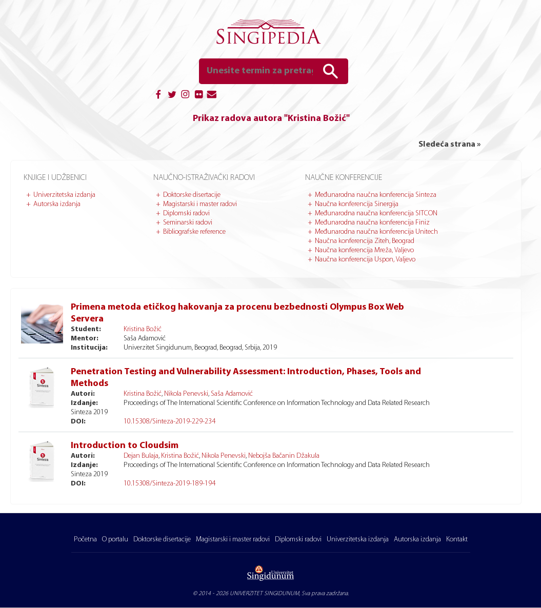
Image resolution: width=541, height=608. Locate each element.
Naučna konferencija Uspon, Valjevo (365, 260)
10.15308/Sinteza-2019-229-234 (169, 421)
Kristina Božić (143, 329)
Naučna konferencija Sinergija (356, 204)
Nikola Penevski (186, 394)
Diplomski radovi (186, 213)
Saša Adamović (232, 394)
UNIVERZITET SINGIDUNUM (264, 594)
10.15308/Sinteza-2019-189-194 (169, 484)
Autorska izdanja (57, 204)
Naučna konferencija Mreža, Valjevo (364, 250)
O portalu (115, 539)
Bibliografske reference (194, 232)
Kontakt (457, 539)
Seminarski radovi (187, 223)
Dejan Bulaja (141, 456)
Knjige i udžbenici (55, 178)
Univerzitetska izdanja (64, 195)
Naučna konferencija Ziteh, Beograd (364, 241)
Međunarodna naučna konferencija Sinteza (375, 195)
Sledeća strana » (449, 144)
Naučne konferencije (343, 178)
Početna (85, 539)
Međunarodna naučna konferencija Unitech (376, 232)
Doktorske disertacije (192, 195)
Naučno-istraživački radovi (204, 178)
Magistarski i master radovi (200, 204)
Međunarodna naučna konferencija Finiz (372, 223)
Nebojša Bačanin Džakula (283, 456)
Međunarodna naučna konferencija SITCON (376, 213)
